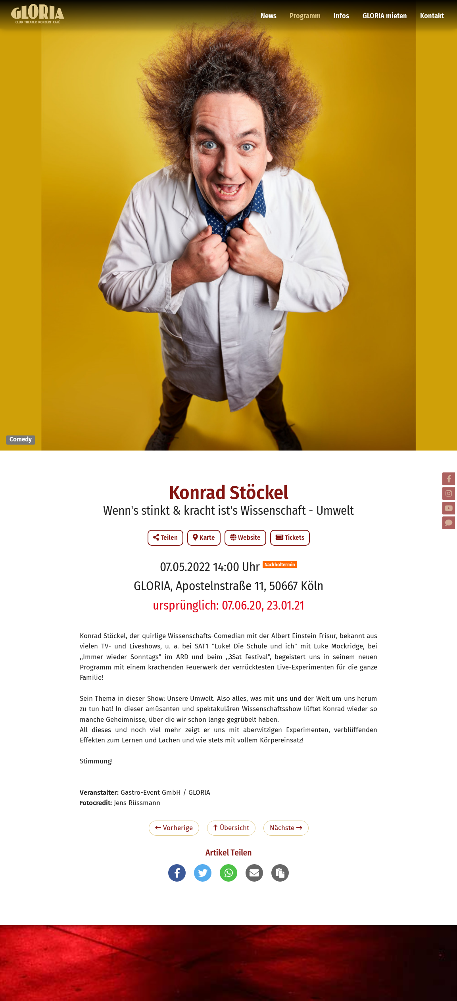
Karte (204, 537)
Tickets (290, 537)
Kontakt (431, 10)
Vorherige (174, 828)
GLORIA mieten (386, 10)
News (274, 10)
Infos (344, 10)
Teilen (165, 537)
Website (245, 537)
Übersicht (231, 828)
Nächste (286, 828)
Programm (309, 10)
